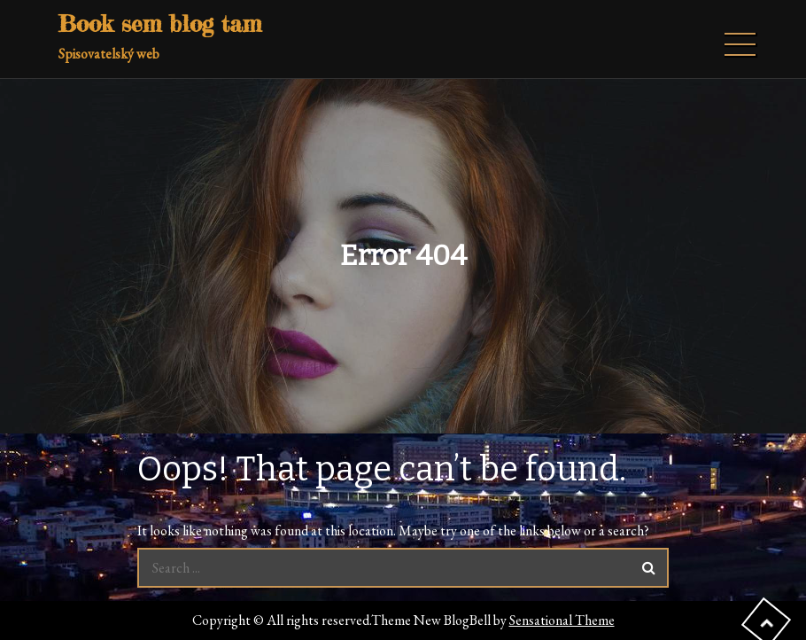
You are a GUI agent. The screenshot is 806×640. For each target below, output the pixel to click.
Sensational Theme (562, 620)
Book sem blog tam (159, 23)
